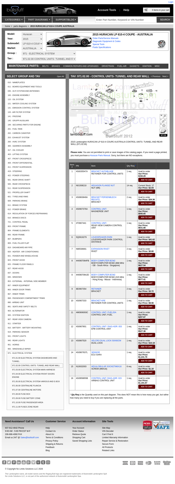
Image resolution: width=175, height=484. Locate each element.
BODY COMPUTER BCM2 (103, 261)
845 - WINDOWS (15, 277)
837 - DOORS (13, 273)
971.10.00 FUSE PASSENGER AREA (27, 402)
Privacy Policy (52, 441)
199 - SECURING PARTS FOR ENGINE (24, 125)
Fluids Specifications (102, 47)
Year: (10, 38)
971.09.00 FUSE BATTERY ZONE (26, 398)
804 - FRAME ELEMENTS (18, 230)
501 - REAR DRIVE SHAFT (19, 180)
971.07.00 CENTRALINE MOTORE (26, 390)
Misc (157, 66)
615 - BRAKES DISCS (17, 218)
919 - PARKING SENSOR (18, 332)
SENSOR (95, 352)
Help (126, 10)
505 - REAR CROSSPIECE (19, 184)
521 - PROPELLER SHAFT (19, 192)
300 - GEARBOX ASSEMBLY (20, 146)
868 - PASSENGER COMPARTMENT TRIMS (26, 298)
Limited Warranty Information (115, 437)
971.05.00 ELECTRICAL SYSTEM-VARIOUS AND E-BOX (36, 381)
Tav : (10, 58)
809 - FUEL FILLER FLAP (18, 243)
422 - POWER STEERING (18, 175)
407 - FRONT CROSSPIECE (19, 159)
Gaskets (134, 66)
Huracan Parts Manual (100, 155)
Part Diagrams (39, 20)
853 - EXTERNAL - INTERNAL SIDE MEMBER (27, 281)
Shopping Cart (78, 437)
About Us (50, 434)
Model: (11, 34)
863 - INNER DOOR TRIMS (19, 290)
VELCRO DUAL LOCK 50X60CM (106, 340)
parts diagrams (20, 26)
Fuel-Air (122, 66)
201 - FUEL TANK (15, 129)
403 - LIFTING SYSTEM (18, 154)
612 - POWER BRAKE (17, 209)
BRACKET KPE (98, 300)
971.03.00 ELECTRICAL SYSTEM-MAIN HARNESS (33, 370)
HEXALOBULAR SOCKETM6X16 (106, 366)
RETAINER (96, 289)
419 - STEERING (15, 171)
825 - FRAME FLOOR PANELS (20, 264)
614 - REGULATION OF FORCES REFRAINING (28, 214)
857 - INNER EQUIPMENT (19, 285)
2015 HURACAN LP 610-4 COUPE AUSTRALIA (52, 26)
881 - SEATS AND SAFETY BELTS (22, 307)
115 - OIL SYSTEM (16, 99)
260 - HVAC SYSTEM (17, 142)
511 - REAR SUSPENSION (19, 188)
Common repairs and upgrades (81, 66)
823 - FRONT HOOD (16, 260)
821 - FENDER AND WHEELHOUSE (23, 256)
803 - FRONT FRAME (17, 226)
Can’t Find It (107, 434)
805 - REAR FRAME (16, 235)
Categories (14, 20)
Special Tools (98, 44)
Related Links (108, 450)
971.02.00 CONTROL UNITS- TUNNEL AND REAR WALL (36, 365)
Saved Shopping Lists (82, 441)
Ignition (147, 66)
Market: (11, 48)
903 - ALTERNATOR (16, 311)
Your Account (78, 428)
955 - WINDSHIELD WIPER (19, 349)
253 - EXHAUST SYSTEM (18, 137)
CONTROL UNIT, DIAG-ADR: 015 (106, 378)
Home (7, 26)
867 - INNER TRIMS (16, 294)
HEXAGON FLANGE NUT (103, 185)
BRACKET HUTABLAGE (102, 171)
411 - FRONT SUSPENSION (19, 167)
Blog (48, 450)
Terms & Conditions (54, 437)
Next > (165, 76)
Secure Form (108, 444)
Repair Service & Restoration (115, 441)
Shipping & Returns (54, 444)
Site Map (106, 428)
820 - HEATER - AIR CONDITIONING (23, 252)
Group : (11, 53)
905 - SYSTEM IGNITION (18, 315)
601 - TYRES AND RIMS (18, 197)
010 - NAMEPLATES (16, 82)
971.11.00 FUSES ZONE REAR (25, 407)
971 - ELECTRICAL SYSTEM (20, 353)
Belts (45, 66)
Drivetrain (108, 66)
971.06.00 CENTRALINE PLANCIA (26, 386)
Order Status (78, 431)
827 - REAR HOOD (16, 268)
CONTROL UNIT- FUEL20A (103, 312)
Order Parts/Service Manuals (105, 38)
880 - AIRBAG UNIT (16, 302)
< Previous (155, 76)
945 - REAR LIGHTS (16, 340)
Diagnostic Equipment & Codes (106, 41)
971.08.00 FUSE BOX (21, 394)
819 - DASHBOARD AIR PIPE (20, 247)
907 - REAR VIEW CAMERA (19, 319)
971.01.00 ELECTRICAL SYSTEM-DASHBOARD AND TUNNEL (34, 359)
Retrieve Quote (79, 434)
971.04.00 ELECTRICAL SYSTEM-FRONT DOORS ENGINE (33, 375)
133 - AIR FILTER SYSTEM (19, 112)
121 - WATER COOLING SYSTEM (22, 104)
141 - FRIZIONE (14, 116)
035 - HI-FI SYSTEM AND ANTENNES (24, 91)
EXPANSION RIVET (100, 249)
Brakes (56, 66)
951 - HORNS (13, 345)
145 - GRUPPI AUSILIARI (18, 121)
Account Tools (107, 10)
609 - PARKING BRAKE (17, 201)
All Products (107, 447)
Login (170, 2)
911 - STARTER (14, 323)
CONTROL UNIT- (99, 209)
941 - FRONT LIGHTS (17, 336)
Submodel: (13, 43)
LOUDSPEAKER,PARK (101, 237)
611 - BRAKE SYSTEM (17, 205)
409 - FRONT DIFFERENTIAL (20, 163)
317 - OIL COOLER (16, 150)
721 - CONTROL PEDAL (18, 222)
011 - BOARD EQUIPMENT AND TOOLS (25, 87)
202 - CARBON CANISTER (19, 133)
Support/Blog (66, 20)
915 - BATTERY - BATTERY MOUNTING (24, 328)
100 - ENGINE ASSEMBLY (19, 95)
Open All (60, 76)
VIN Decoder (108, 431)
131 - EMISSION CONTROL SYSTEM (23, 108)
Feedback (50, 447)
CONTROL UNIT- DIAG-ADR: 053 (106, 326)
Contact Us (51, 431)
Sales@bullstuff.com (30, 437)
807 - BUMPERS (15, 239)
